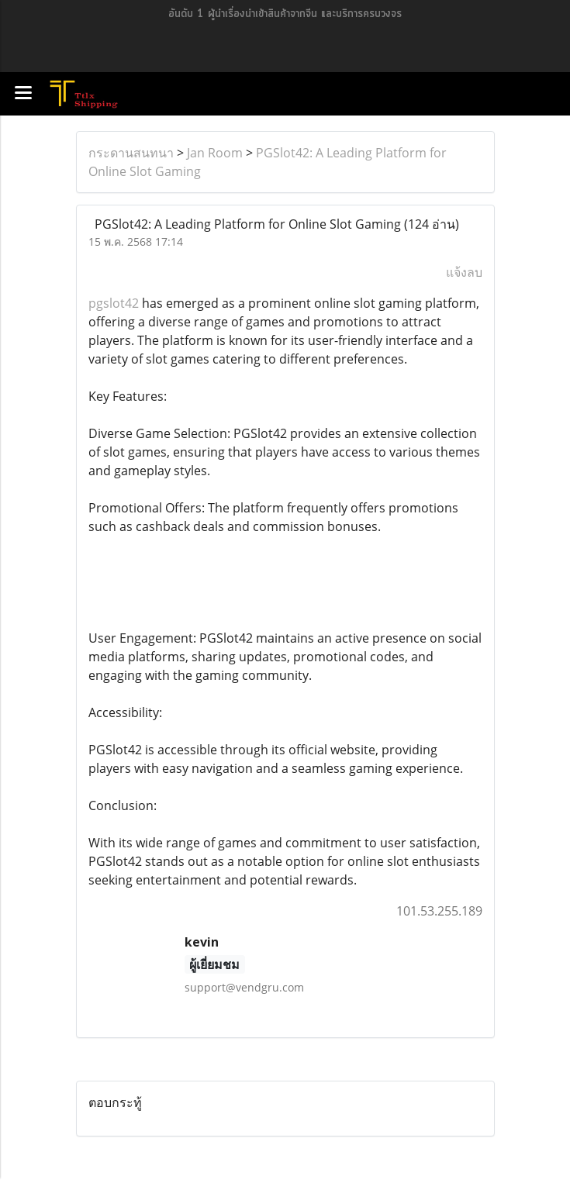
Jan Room (215, 152)
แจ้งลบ (464, 272)
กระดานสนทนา (131, 152)
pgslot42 (113, 303)
